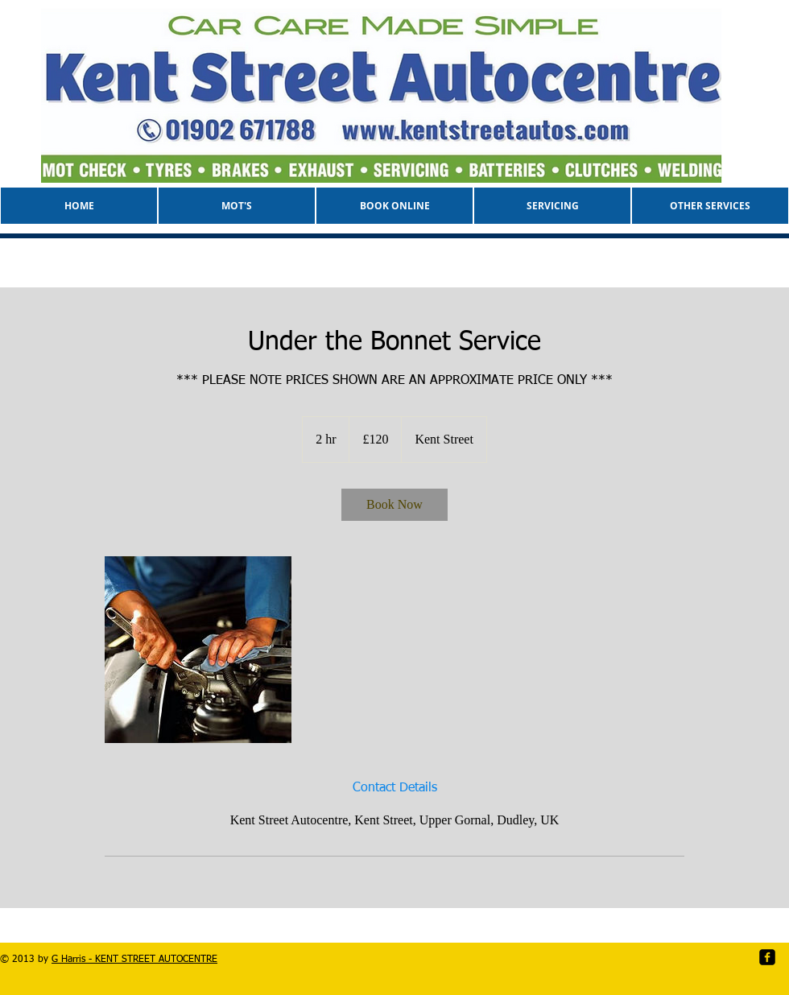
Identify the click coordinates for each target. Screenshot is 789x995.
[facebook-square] (767, 957)
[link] (394, 505)
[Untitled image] (198, 649)
